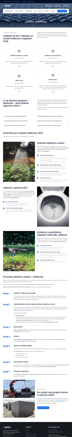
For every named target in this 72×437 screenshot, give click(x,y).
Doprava (40, 11)
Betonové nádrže (9, 11)
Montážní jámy (28, 11)
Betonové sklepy (19, 11)
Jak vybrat (46, 11)
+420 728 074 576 (16, 1)
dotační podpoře (60, 400)
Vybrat (19, 66)
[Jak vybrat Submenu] (49, 11)
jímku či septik (21, 341)
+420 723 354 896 (7, 1)
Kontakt (53, 11)
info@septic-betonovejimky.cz (29, 1)
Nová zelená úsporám (29, 307)
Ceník (35, 11)
